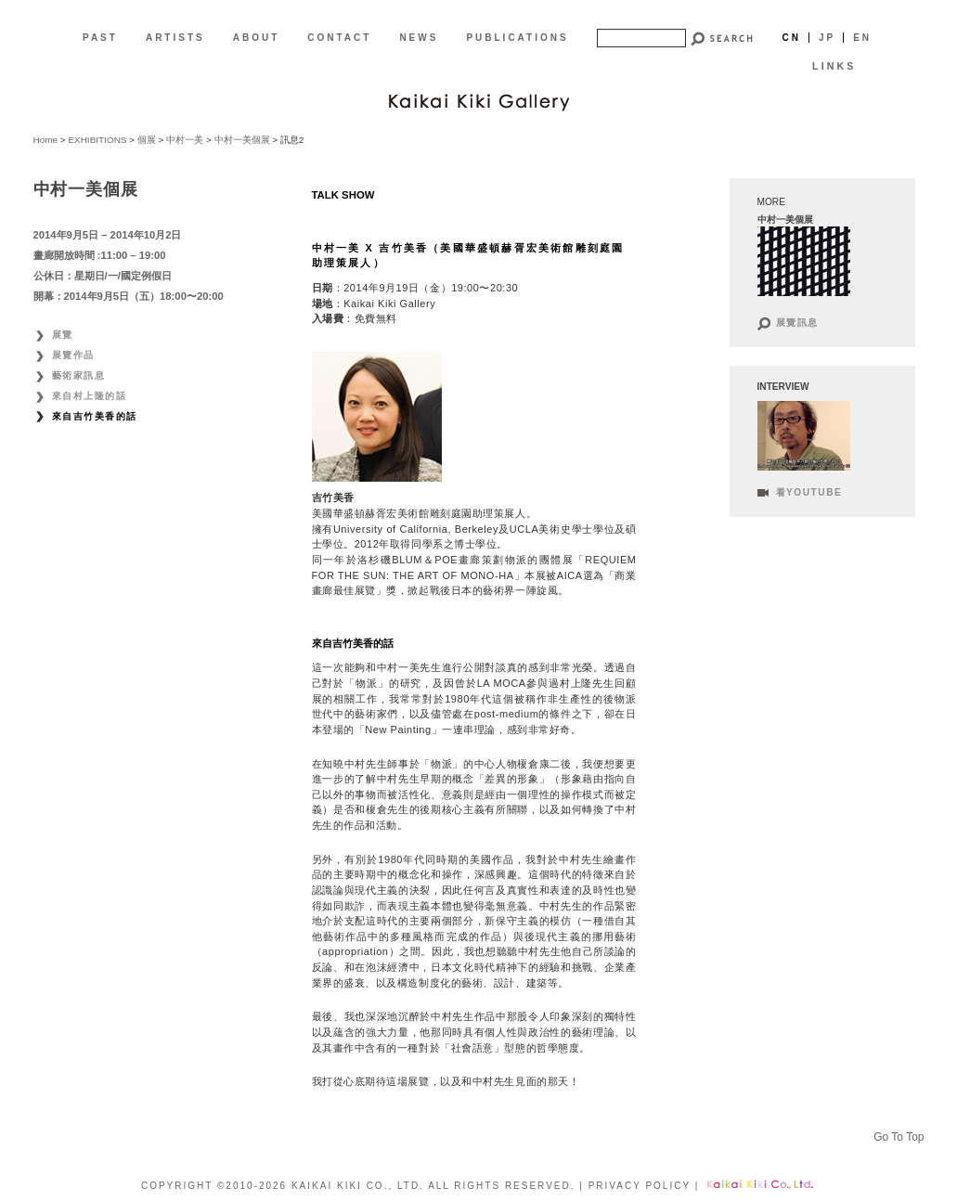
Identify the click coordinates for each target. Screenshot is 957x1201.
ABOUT (256, 37)
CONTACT (339, 37)
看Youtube (809, 492)
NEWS (418, 37)
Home (45, 140)
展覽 (62, 334)
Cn (791, 37)
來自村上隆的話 (89, 396)
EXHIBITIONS (97, 140)
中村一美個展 (242, 140)
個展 (146, 140)
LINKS (834, 65)
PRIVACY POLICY (639, 1186)
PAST (100, 37)
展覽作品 (73, 355)
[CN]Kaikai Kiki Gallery (479, 100)
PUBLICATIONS (517, 37)
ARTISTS (175, 37)
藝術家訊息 (79, 375)
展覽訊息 (797, 322)
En (862, 37)
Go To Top (898, 1136)
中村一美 (184, 140)
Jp (827, 37)
